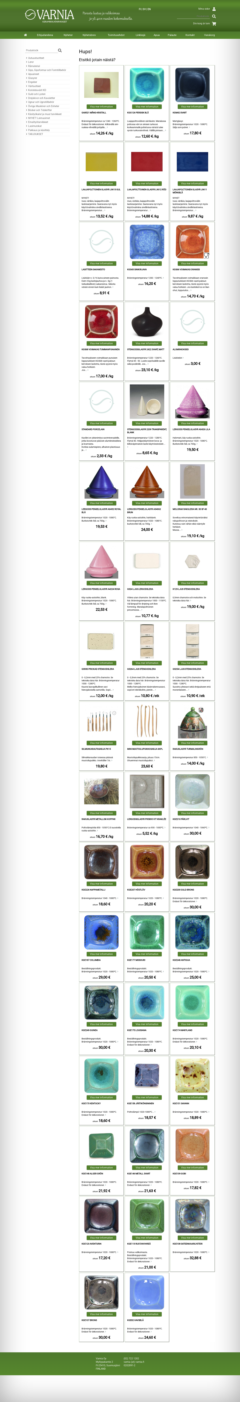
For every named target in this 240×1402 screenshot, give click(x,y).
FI (140, 9)
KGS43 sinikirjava (137, 269)
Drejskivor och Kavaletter (40, 98)
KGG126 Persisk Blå (138, 112)
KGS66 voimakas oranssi (186, 269)
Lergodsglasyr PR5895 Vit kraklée (146, 819)
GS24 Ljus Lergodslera (140, 589)
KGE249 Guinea (90, 1030)
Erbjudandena (45, 35)
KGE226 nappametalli (93, 890)
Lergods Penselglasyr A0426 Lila (191, 429)
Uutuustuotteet (34, 58)
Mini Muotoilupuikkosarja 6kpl (145, 749)
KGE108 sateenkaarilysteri (187, 1244)
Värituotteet (33, 86)
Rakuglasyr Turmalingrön (188, 749)
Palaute (172, 35)
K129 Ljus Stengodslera (186, 589)
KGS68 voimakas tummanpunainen (101, 349)
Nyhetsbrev (89, 35)
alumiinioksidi (181, 349)
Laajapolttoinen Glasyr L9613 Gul (101, 189)
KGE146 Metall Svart (138, 1173)
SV (144, 9)
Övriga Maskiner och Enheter (42, 106)
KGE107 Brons (89, 1320)
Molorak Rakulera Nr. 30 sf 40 (190, 509)
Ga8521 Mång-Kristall (94, 112)
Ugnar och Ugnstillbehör (39, 102)
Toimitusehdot (116, 35)
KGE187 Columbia (91, 960)
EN (149, 9)
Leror (29, 62)
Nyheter (68, 35)
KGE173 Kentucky (91, 1103)
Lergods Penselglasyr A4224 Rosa (101, 589)
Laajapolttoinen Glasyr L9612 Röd (146, 189)
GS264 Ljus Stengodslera (141, 669)
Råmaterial (32, 66)
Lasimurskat (33, 126)
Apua (157, 35)
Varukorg (209, 35)
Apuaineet (32, 74)
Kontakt (190, 35)
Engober (31, 82)
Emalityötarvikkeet (36, 122)
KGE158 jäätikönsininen (140, 1103)
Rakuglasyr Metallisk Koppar (98, 819)
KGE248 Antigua (181, 960)
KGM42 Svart (180, 112)
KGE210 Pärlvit (181, 819)
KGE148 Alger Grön (92, 1173)
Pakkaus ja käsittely (37, 130)
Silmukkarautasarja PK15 (96, 749)
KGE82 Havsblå (135, 1320)
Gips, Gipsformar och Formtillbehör (45, 70)
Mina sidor (207, 8)
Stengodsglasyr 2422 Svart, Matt (145, 349)
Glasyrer (31, 78)
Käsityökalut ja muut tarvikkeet (43, 114)
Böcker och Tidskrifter (38, 110)
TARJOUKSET (34, 134)
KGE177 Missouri (136, 960)
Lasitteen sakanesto (93, 269)
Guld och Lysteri (35, 94)
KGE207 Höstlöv (136, 890)
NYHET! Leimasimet (37, 118)
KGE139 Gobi (179, 1173)
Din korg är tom (205, 23)
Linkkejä (140, 35)
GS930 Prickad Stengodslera (98, 669)
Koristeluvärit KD (35, 90)
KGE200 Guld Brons (183, 890)
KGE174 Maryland (182, 1030)
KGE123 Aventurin (91, 1244)
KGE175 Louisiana (136, 1030)
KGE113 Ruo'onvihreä (139, 1244)
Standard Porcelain (93, 429)
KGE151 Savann (181, 1103)
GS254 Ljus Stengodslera (187, 669)
